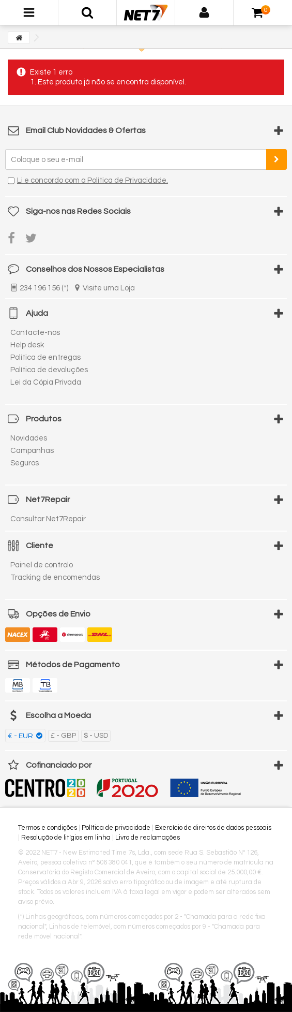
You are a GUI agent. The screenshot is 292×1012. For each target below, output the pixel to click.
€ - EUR (21, 736)
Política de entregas (45, 357)
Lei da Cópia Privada (45, 382)
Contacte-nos (35, 332)
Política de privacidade (116, 827)
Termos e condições (47, 827)
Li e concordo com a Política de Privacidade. (92, 180)
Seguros (24, 463)
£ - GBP (63, 735)
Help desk (27, 345)
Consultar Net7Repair (48, 519)
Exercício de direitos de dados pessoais (213, 827)
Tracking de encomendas (55, 577)
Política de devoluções (49, 370)
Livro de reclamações (147, 837)
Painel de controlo (41, 565)
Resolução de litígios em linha (66, 837)
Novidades (28, 438)
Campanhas (32, 450)
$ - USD (96, 735)
